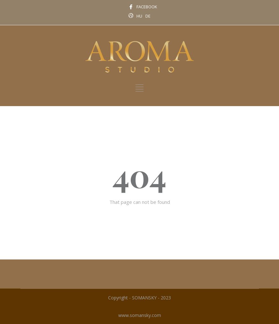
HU (139, 16)
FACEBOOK (146, 7)
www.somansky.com (139, 315)
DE (148, 16)
